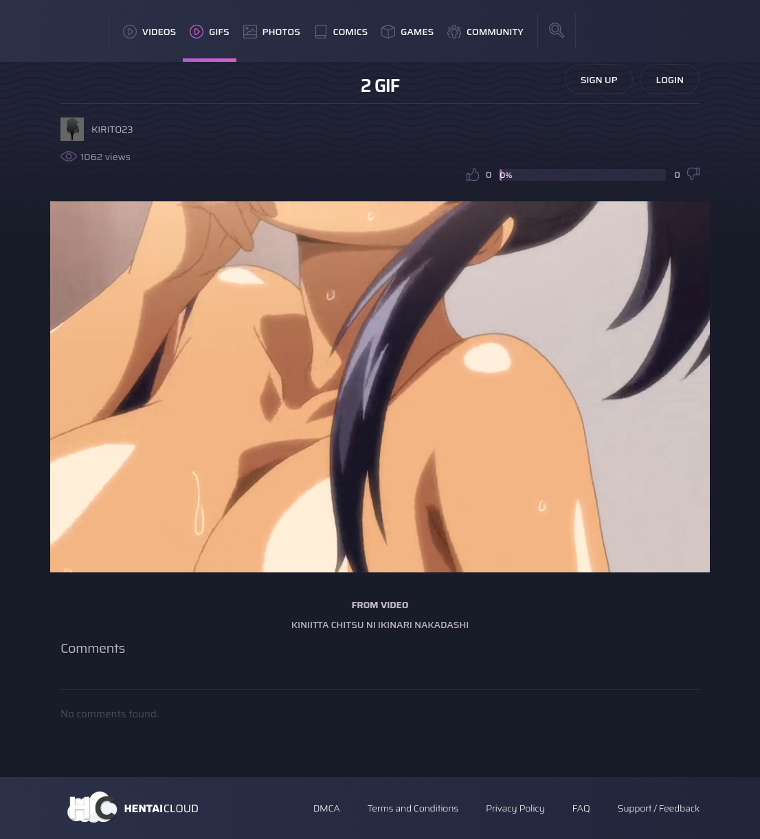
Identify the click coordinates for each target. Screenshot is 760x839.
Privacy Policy (515, 808)
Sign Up (599, 79)
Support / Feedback (659, 808)
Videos (149, 31)
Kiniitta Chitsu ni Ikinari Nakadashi (380, 624)
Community (485, 31)
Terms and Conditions (412, 808)
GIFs (210, 31)
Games (407, 31)
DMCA (326, 808)
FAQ (581, 808)
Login (670, 79)
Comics (341, 31)
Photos (271, 31)
